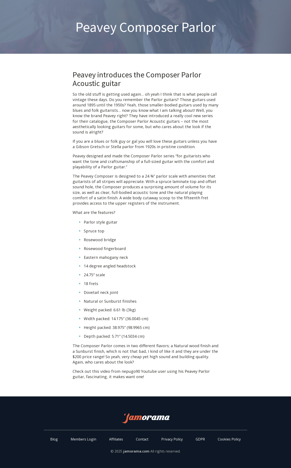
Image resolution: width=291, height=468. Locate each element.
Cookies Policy (229, 439)
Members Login (83, 439)
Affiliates (116, 439)
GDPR (200, 439)
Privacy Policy (172, 439)
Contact (142, 439)
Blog (54, 439)
